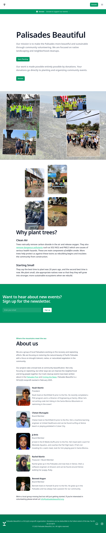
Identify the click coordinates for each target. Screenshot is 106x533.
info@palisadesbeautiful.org (52, 499)
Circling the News (49, 377)
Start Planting (23, 59)
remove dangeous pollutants (29, 247)
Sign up (47, 310)
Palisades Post (32, 377)
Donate (94, 5)
